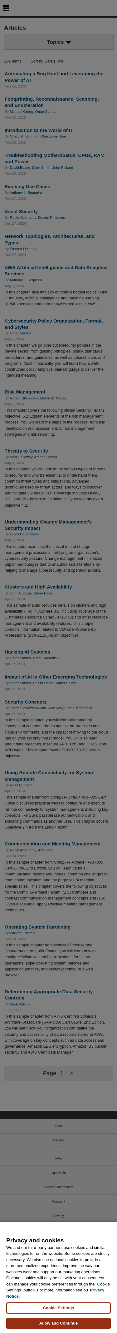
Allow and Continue (58, 1323)
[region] (58, 1277)
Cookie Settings (58, 1307)
